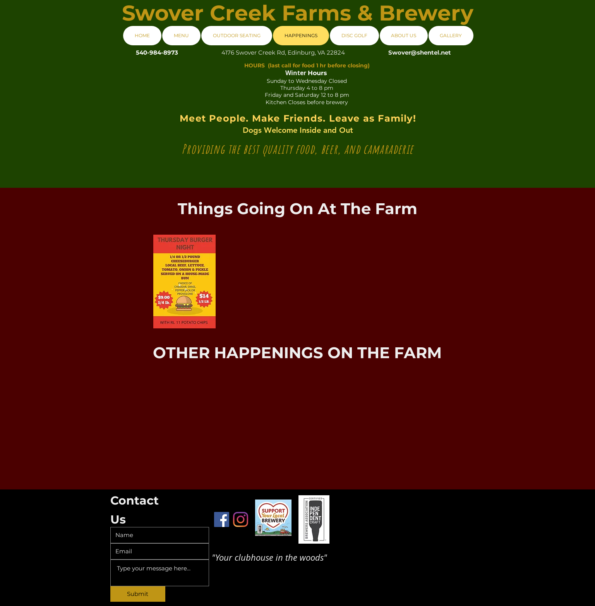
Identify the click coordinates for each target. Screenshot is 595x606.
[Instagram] (240, 519)
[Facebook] (221, 519)
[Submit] (137, 594)
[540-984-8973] (157, 52)
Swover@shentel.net (419, 52)
